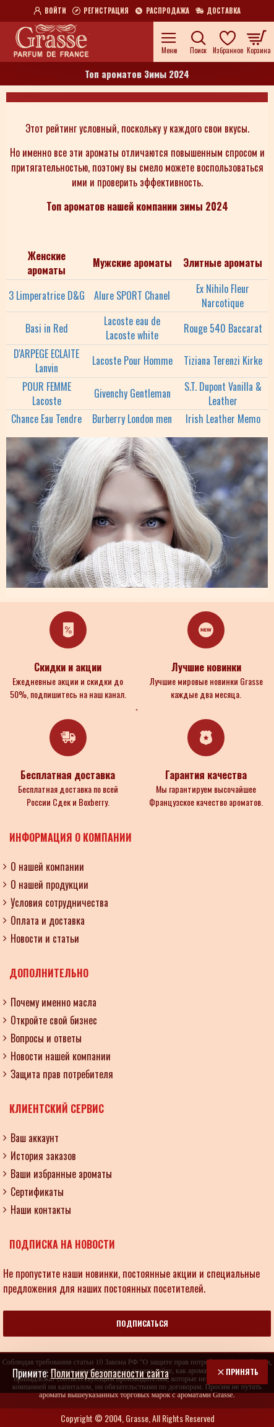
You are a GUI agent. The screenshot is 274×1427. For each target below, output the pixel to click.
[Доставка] (218, 11)
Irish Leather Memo (223, 419)
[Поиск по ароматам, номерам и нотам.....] (198, 42)
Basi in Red (46, 328)
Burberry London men (132, 419)
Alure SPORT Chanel (132, 296)
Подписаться (142, 1323)
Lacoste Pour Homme (132, 361)
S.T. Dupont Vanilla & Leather (223, 394)
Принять (242, 1371)
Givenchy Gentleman (132, 393)
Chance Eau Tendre (46, 419)
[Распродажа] (162, 11)
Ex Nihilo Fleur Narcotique (222, 296)
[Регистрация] (100, 11)
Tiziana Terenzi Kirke (223, 361)
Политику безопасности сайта (110, 1373)
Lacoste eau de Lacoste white (132, 328)
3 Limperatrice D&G (47, 296)
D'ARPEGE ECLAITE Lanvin (46, 361)
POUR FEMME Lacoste (46, 394)
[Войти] (49, 11)
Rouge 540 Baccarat (223, 328)
